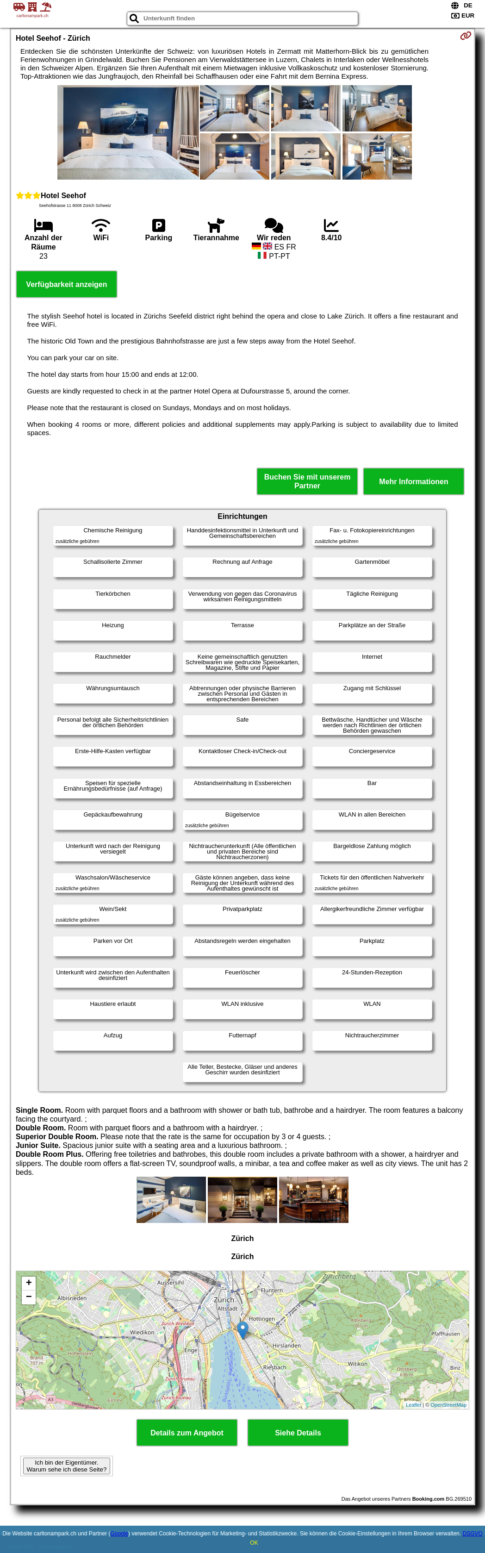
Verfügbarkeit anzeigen (66, 284)
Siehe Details (298, 1433)
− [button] (29, 1297)
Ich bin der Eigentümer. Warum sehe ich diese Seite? (67, 1466)
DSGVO (472, 1533)
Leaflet (413, 1405)
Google (119, 1533)
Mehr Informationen (413, 482)
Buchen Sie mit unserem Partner (307, 481)
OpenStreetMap (448, 1405)
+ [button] (29, 1284)
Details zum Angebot (187, 1433)
